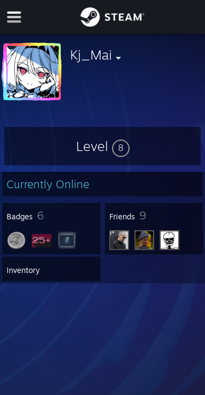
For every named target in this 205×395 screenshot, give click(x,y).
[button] (103, 146)
